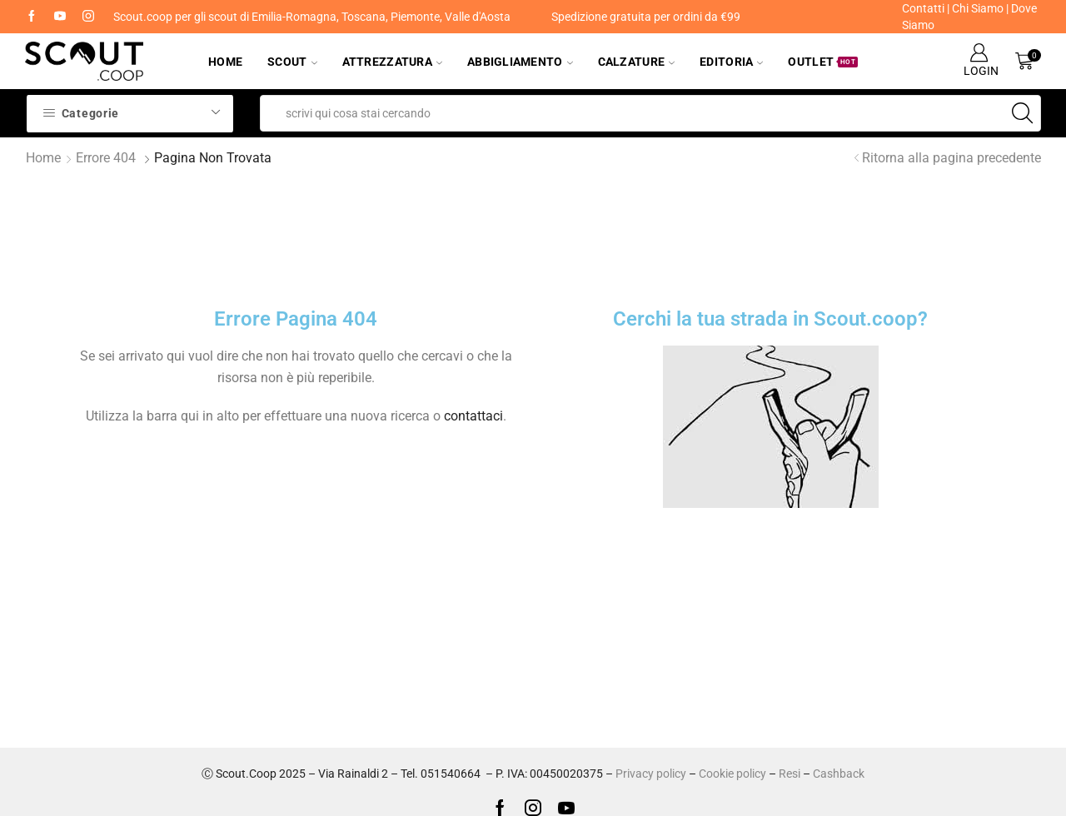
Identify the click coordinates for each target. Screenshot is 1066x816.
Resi (789, 773)
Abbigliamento (520, 61)
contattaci (473, 416)
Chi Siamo (978, 8)
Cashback (838, 773)
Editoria (731, 61)
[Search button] (1022, 113)
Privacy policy (650, 773)
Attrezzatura (392, 61)
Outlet (823, 61)
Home (225, 61)
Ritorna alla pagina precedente (951, 158)
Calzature (636, 61)
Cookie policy (732, 773)
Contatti (923, 8)
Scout (291, 61)
